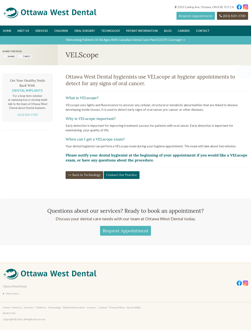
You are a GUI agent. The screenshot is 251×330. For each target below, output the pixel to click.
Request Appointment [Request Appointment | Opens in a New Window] (195, 16)
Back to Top (9, 313)
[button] (229, 71)
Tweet (27, 56)
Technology (110, 30)
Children (61, 30)
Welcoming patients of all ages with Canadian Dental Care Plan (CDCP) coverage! (124, 40)
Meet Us (23, 30)
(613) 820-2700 (234, 16)
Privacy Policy (117, 307)
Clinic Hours (12, 293)
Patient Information (142, 30)
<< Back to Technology (84, 175)
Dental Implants (27, 90)
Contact (202, 30)
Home (7, 30)
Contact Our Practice (121, 175)
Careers (184, 30)
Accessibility (134, 307)
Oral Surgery (84, 30)
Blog (167, 30)
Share (11, 56)
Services (41, 30)
